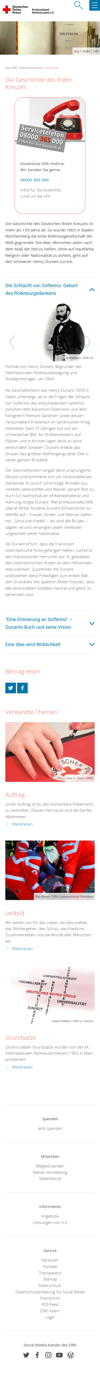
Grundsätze (20, 1037)
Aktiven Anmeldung (50, 1172)
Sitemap (50, 1279)
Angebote (50, 1216)
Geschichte (52, 68)
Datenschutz (50, 1285)
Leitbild (14, 913)
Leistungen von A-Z (50, 1222)
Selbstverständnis (30, 68)
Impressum (50, 1298)
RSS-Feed (50, 1304)
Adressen (50, 1260)
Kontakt (50, 1266)
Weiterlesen (22, 824)
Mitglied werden (50, 1166)
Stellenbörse (50, 1178)
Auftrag (15, 794)
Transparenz (50, 1272)
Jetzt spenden (50, 1128)
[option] (50, 344)
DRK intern (50, 1310)
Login (50, 1317)
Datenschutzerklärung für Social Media (50, 1291)
